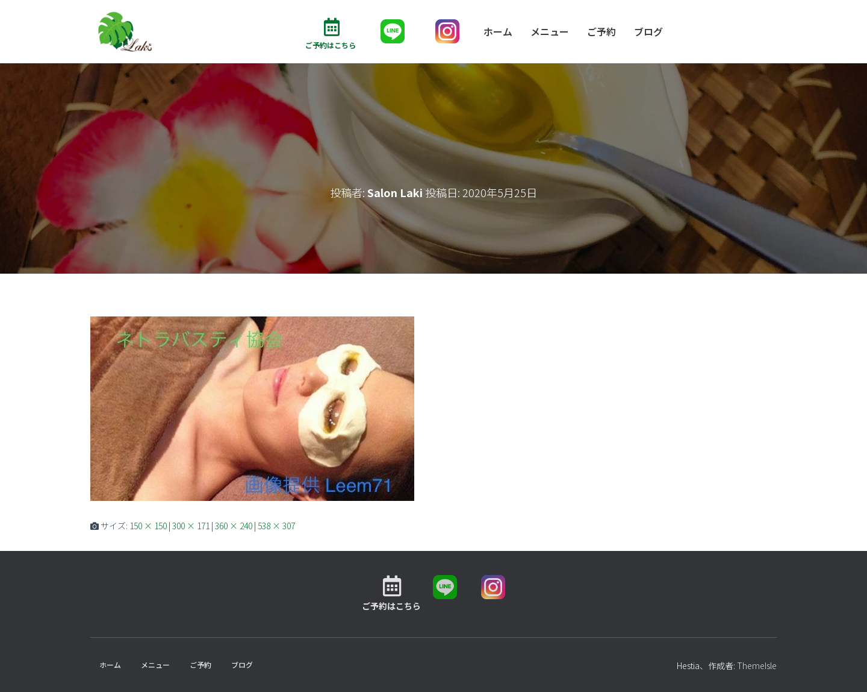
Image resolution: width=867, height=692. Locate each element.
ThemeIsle (757, 665)
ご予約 (601, 31)
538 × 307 (276, 526)
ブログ (648, 31)
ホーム (497, 31)
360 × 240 (233, 526)
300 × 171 (191, 526)
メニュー (549, 31)
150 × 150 (148, 526)
